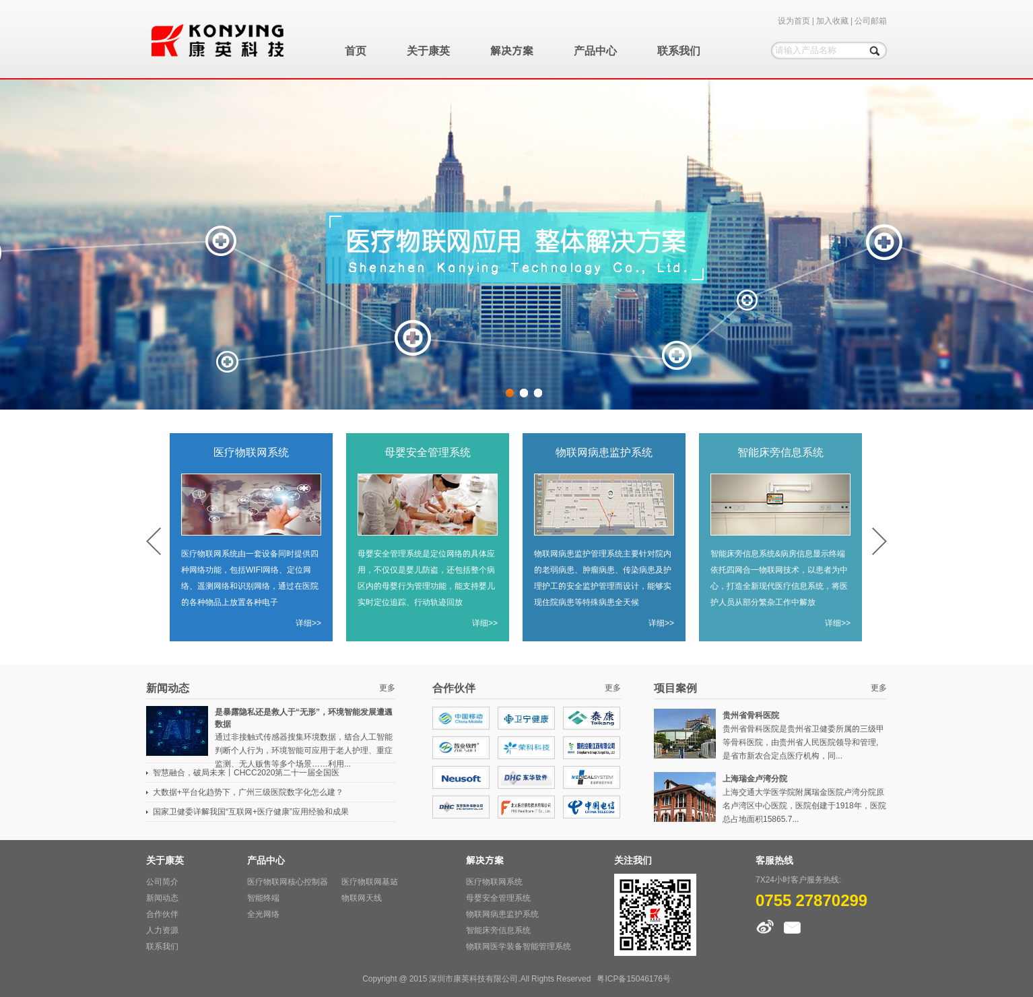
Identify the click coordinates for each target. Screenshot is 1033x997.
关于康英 (428, 50)
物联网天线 (361, 897)
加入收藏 (832, 20)
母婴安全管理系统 (428, 452)
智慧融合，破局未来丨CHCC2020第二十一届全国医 (246, 772)
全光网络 (263, 914)
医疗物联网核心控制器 (287, 881)
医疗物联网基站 (369, 881)
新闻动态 (162, 897)
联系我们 (678, 50)
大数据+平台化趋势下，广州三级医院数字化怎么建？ (248, 792)
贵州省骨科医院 (751, 715)
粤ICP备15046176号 (633, 978)
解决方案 (511, 50)
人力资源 (162, 930)
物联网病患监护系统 (604, 452)
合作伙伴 (162, 914)
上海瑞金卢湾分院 (755, 778)
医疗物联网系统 (251, 452)
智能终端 (263, 897)
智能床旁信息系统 (780, 452)
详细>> (308, 623)
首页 (355, 50)
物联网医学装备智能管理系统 (518, 946)
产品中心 (595, 50)
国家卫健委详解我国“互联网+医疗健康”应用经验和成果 (251, 811)
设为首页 (794, 20)
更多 (387, 687)
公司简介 (162, 881)
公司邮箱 (871, 20)
